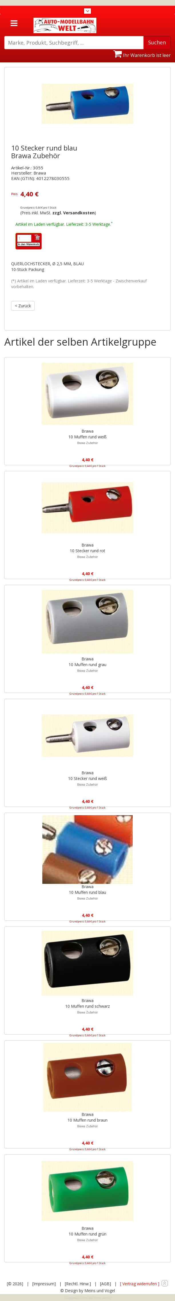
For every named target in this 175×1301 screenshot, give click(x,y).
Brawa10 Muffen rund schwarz (87, 1006)
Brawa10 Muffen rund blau (87, 892)
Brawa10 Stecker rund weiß (87, 778)
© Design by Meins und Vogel (87, 1290)
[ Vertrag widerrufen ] (139, 1283)
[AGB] (105, 1283)
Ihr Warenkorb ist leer (142, 55)
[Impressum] (44, 1283)
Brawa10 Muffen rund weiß (87, 436)
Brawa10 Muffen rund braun (87, 1120)
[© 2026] (15, 1283)
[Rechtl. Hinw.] (78, 1283)
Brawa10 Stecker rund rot (87, 550)
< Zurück (23, 305)
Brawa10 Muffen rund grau (87, 664)
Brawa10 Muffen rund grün (87, 1233)
